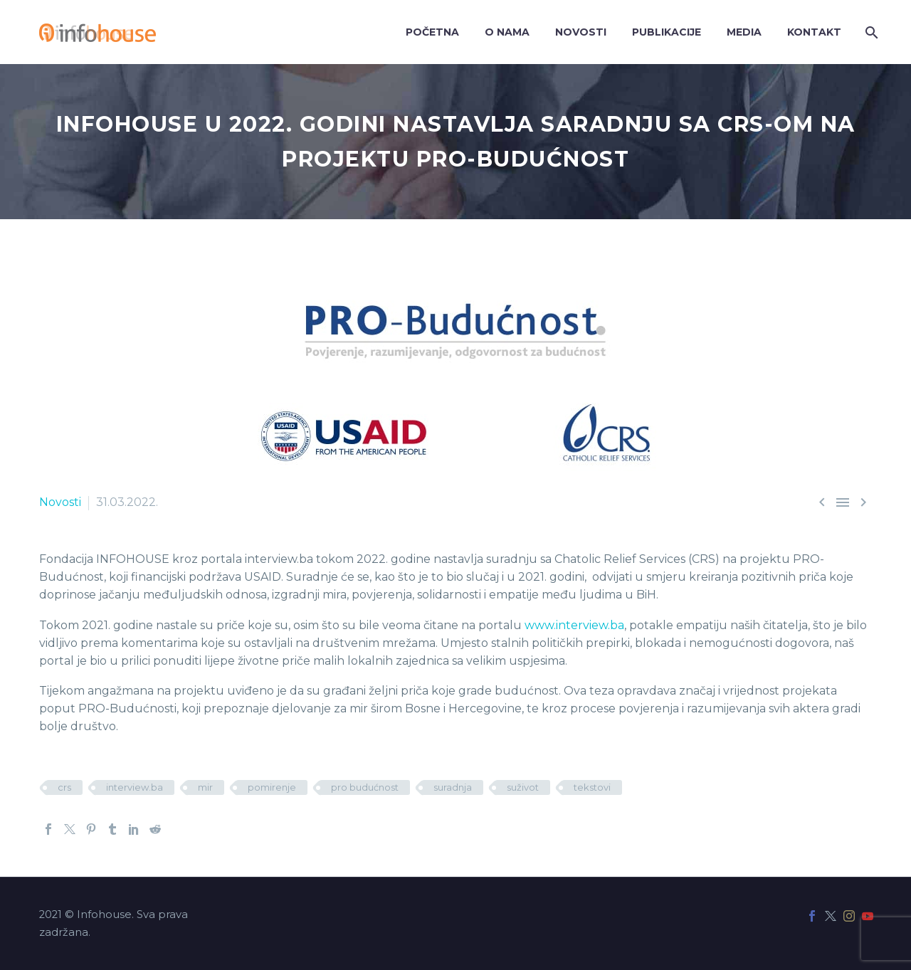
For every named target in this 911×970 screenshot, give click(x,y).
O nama (507, 32)
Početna (432, 32)
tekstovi (592, 787)
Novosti (580, 32)
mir (205, 787)
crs (64, 787)
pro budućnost (365, 787)
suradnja (452, 787)
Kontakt (814, 32)
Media (744, 32)
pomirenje (272, 787)
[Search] (870, 32)
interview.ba (134, 787)
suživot (523, 787)
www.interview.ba (574, 625)
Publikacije (666, 32)
